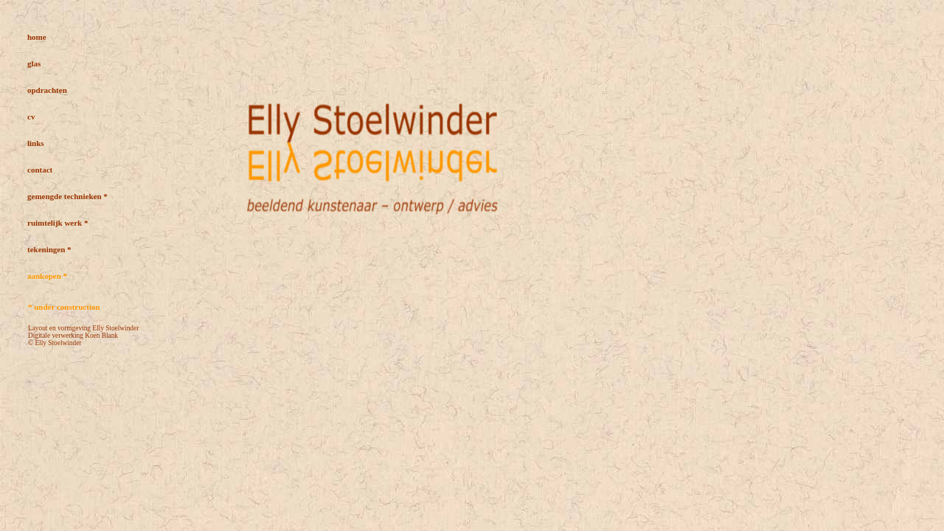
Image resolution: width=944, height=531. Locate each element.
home (36, 36)
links (35, 143)
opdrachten (47, 90)
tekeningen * (49, 249)
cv (31, 116)
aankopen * (47, 275)
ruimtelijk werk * (57, 222)
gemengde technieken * (67, 196)
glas (34, 63)
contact (39, 169)
